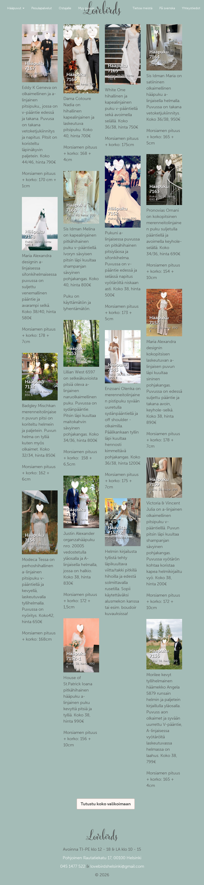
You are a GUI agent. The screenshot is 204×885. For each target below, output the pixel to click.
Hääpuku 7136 (159, 653)
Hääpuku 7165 (117, 68)
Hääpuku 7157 (159, 320)
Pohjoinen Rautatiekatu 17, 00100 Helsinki (102, 857)
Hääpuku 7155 (76, 512)
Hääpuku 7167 (34, 66)
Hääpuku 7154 (34, 537)
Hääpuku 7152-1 (76, 656)
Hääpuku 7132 (34, 384)
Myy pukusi (86, 8)
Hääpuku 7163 (159, 189)
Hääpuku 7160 (76, 207)
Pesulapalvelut (41, 8)
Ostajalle (65, 8)
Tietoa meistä (142, 8)
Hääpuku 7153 (76, 351)
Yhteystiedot (191, 8)
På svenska (167, 8)
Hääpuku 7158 (34, 234)
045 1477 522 (72, 866)
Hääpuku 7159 (159, 482)
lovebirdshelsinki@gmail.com (117, 866)
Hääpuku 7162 (117, 211)
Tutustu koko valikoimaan (106, 803)
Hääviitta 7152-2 (117, 530)
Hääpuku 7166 (76, 77)
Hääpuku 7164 (159, 54)
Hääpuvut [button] (15, 8)
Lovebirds (102, 6)
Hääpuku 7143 (117, 367)
